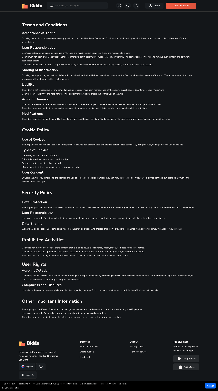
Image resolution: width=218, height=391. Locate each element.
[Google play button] (186, 358)
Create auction (87, 351)
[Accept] (210, 385)
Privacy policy (136, 346)
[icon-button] (119, 6)
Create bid (85, 357)
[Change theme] (40, 366)
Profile (154, 6)
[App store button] (186, 366)
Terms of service (138, 351)
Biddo (32, 6)
